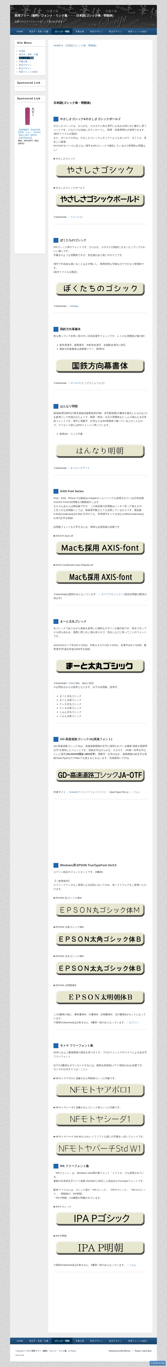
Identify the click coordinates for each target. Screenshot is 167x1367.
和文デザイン (96, 31)
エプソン (134, 1022)
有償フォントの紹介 (137, 31)
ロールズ (75, 383)
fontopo (74, 306)
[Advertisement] (100, 74)
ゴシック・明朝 (61, 31)
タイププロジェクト (112, 594)
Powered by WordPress (119, 1351)
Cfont (72, 683)
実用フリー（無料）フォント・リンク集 (49, 1351)
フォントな (76, 216)
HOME (20, 31)
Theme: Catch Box (143, 1351)
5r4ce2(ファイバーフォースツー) (87, 792)
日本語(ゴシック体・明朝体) (80, 45)
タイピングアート (80, 468)
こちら (136, 792)
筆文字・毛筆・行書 (38, 31)
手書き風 (80, 31)
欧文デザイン (115, 31)
